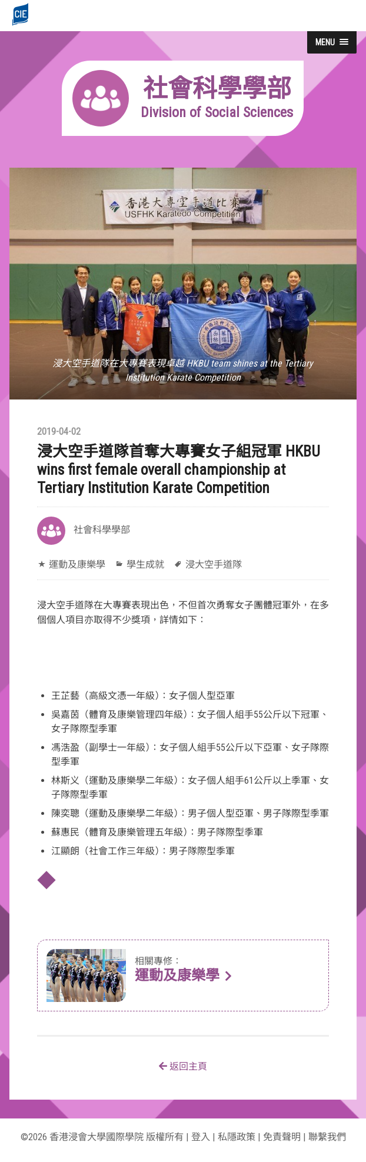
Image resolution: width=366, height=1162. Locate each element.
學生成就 (145, 564)
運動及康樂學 (77, 564)
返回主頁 (183, 1066)
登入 (200, 1137)
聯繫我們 (327, 1137)
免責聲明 (282, 1137)
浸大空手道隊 (213, 564)
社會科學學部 (102, 529)
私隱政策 (236, 1137)
